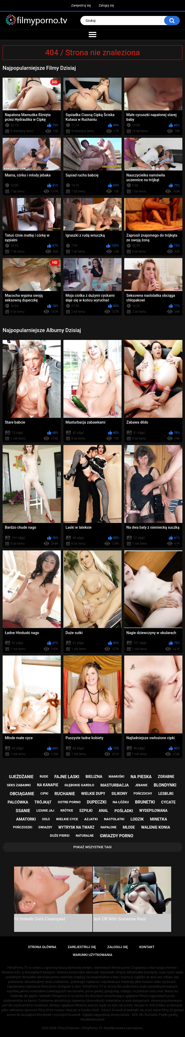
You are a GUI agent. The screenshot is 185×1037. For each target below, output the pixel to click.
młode (129, 827)
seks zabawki (19, 785)
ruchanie (65, 793)
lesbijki (166, 793)
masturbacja (114, 785)
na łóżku (121, 802)
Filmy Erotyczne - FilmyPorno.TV (79, 1028)
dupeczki (96, 802)
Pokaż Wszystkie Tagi (92, 847)
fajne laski (66, 776)
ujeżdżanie (21, 776)
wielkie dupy (93, 793)
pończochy (143, 793)
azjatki (91, 819)
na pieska (141, 776)
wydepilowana (153, 810)
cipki (44, 793)
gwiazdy (45, 827)
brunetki (145, 802)
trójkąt (43, 802)
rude (44, 776)
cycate (168, 802)
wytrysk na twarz (76, 827)
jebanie (141, 785)
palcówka (18, 802)
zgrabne (166, 776)
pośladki (123, 810)
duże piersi (59, 835)
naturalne (85, 835)
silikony (119, 793)
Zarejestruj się (81, 5)
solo (46, 819)
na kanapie (47, 785)
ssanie (23, 810)
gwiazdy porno (116, 835)
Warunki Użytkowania (92, 955)
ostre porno (69, 802)
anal (103, 810)
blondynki (165, 785)
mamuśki (116, 776)
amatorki (26, 819)
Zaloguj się (106, 5)
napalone (108, 827)
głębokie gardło (79, 785)
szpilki (86, 810)
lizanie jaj (45, 810)
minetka (158, 819)
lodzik (137, 819)
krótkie (66, 810)
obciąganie (22, 793)
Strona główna (42, 947)
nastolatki (114, 819)
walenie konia (155, 827)
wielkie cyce (67, 819)
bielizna (94, 776)
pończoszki (22, 827)
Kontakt (146, 947)
